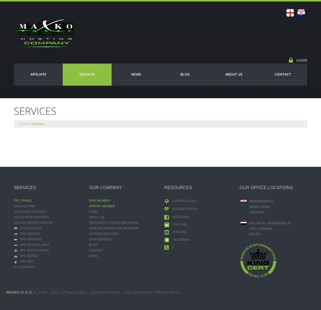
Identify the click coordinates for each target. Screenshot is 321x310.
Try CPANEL (23, 200)
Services (87, 74)
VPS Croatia (27, 234)
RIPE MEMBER (99, 200)
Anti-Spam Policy (138, 292)
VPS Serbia (26, 256)
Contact (283, 74)
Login (301, 60)
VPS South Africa (31, 250)
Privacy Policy (74, 292)
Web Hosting (24, 206)
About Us (234, 74)
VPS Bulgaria (28, 228)
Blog (185, 74)
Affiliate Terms (168, 292)
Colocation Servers (31, 217)
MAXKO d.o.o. (19, 292)
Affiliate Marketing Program (114, 228)
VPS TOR (23, 261)
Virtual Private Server (33, 223)
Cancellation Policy (105, 292)
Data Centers (100, 239)
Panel (94, 212)
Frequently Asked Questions (113, 223)
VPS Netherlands (31, 245)
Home (23, 124)
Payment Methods (104, 234)
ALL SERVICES (24, 267)
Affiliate (38, 74)
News (136, 74)
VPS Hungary (28, 239)
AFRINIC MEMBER (102, 206)
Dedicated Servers (30, 212)
